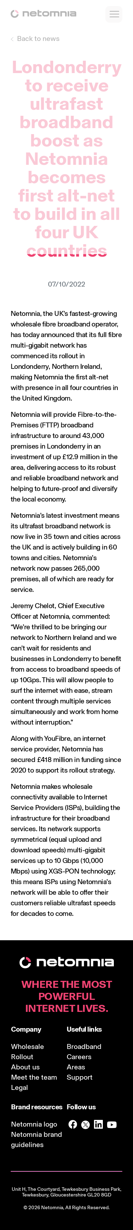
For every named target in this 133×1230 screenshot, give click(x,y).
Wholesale (27, 1046)
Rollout (22, 1056)
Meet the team (34, 1077)
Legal (19, 1087)
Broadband (84, 1046)
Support (80, 1077)
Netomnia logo (34, 1124)
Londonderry (30, 366)
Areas (76, 1067)
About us (25, 1067)
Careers (79, 1056)
